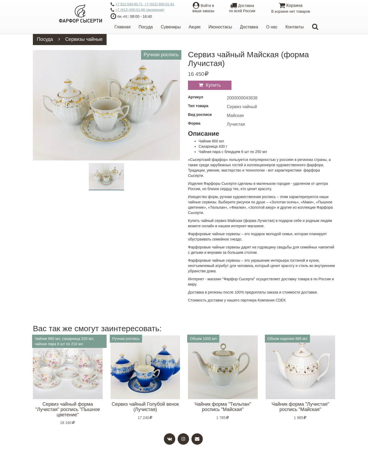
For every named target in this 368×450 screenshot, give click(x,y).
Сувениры (171, 27)
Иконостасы (220, 27)
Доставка (249, 27)
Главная (123, 27)
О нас (272, 27)
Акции (194, 27)
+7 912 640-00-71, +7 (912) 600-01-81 (142, 4)
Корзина (290, 8)
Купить (213, 85)
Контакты (294, 27)
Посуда (145, 27)
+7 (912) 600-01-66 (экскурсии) (137, 10)
